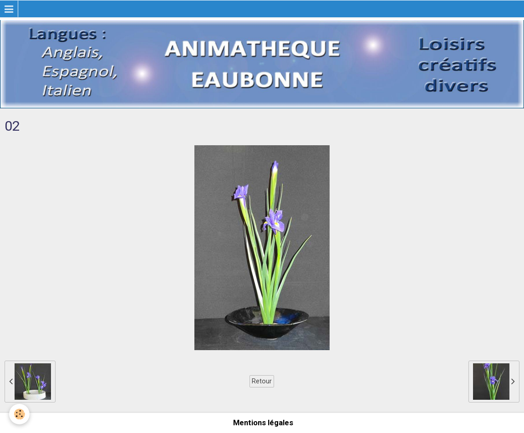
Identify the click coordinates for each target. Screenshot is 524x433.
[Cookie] (19, 414)
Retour (262, 381)
